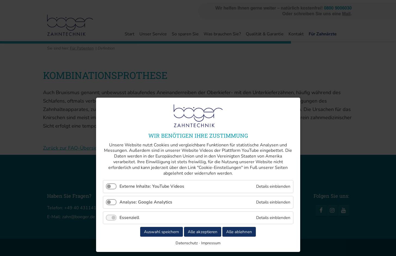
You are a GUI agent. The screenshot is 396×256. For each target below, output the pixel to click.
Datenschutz (187, 243)
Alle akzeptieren (202, 232)
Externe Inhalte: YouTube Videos (151, 186)
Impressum (210, 243)
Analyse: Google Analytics (145, 202)
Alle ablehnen (239, 232)
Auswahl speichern (161, 232)
